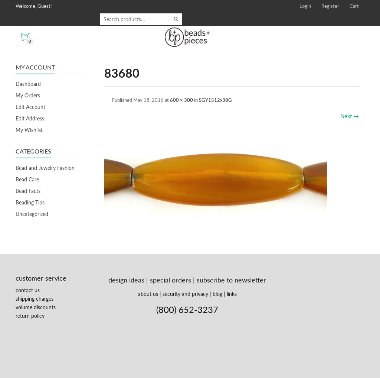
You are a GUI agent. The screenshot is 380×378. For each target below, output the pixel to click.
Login (305, 6)
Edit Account (30, 107)
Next (349, 116)
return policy (30, 316)
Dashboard (28, 84)
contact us (28, 290)
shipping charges (34, 298)
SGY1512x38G (215, 100)
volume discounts (36, 307)
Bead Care (27, 179)
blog (217, 294)
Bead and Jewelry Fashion (45, 168)
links (232, 294)
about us (148, 294)
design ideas (126, 280)
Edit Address (30, 118)
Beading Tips (30, 202)
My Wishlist (29, 130)
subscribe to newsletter (231, 280)
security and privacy (185, 294)
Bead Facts (28, 191)
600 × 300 (181, 100)
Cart (354, 6)
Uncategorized (32, 214)
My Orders (28, 95)
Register (330, 6)
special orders (170, 280)
